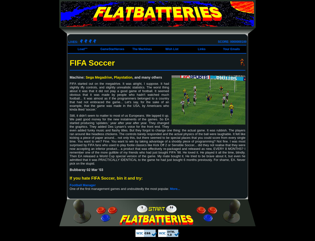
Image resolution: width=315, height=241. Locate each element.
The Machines (142, 49)
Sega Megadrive (99, 77)
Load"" (82, 49)
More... (175, 189)
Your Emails (231, 49)
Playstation (123, 77)
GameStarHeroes (112, 49)
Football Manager (83, 185)
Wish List (171, 49)
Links (201, 49)
